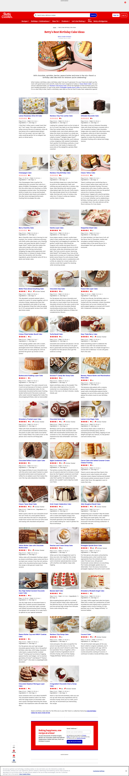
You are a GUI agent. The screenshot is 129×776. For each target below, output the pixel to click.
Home (54, 27)
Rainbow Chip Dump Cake (58, 85)
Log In (124, 15)
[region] (64, 771)
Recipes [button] (25, 21)
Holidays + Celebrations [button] (40, 21)
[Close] (126, 771)
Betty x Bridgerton (101, 21)
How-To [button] (55, 21)
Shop (90, 21)
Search (93, 15)
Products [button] (65, 21)
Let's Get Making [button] (78, 21)
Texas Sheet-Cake (85, 84)
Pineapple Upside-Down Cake (69, 87)
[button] (14, 39)
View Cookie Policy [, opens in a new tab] (24, 774)
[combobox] (62, 15)
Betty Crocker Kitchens (64, 36)
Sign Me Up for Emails (74, 741)
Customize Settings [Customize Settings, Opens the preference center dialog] (98, 771)
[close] (125, 2)
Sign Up (116, 15)
